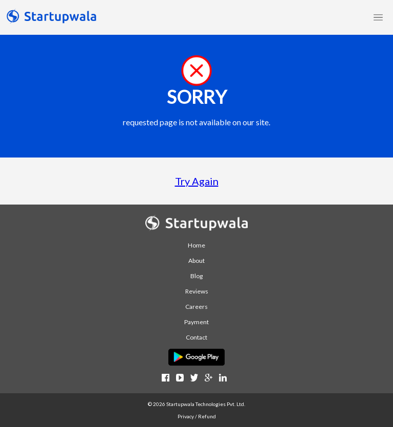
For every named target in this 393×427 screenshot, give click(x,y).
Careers (196, 306)
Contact (196, 337)
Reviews (196, 291)
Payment (196, 322)
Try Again (197, 181)
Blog (196, 276)
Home (196, 245)
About (196, 260)
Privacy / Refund (197, 416)
